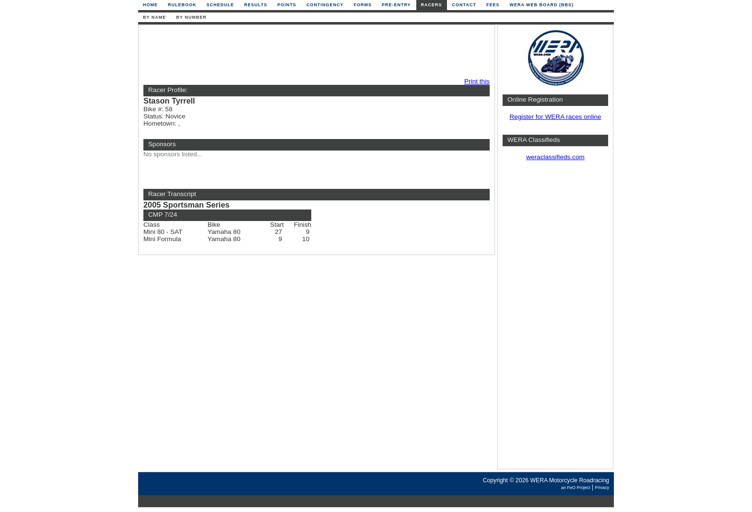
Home (150, 4)
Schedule (221, 4)
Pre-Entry (396, 4)
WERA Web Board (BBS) (541, 4)
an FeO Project (575, 487)
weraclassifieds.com (555, 157)
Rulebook (182, 4)
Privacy (602, 487)
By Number (191, 17)
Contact (464, 4)
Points (286, 4)
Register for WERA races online (555, 116)
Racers (431, 4)
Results (255, 4)
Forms (362, 4)
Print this (477, 81)
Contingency (325, 4)
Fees (493, 4)
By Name (154, 17)
